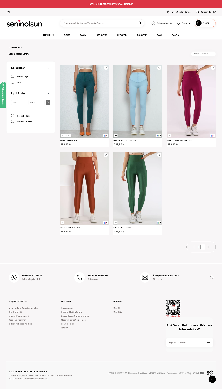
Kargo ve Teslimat (17, 320)
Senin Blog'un (67, 323)
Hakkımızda (66, 308)
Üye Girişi (117, 312)
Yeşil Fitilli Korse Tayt (68, 140)
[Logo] (24, 23)
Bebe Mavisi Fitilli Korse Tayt (124, 140)
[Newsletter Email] (189, 342)
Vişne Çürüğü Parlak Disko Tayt (179, 140)
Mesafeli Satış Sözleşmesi (73, 320)
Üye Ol (116, 308)
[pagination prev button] (194, 247)
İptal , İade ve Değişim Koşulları (23, 308)
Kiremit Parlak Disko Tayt (70, 228)
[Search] (102, 23)
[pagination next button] (208, 247)
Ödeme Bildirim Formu (71, 312)
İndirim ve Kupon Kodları (20, 323)
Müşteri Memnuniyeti (19, 316)
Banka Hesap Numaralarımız (75, 316)
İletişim (64, 327)
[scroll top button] (212, 379)
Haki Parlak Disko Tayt (122, 228)
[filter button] (48, 102)
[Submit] (208, 342)
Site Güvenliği (15, 312)
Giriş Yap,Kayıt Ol (164, 23)
